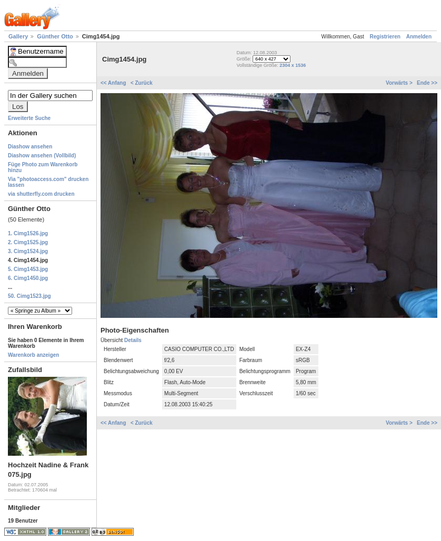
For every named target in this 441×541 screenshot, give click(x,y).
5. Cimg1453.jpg (28, 269)
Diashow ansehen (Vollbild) (42, 155)
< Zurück (142, 83)
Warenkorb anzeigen (33, 355)
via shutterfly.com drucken (41, 194)
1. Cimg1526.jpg (28, 233)
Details (133, 340)
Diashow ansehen (30, 146)
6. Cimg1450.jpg (28, 278)
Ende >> (427, 83)
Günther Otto (56, 36)
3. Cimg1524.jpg (28, 251)
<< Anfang (114, 83)
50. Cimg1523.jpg (29, 296)
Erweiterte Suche (29, 118)
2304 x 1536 (292, 65)
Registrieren (385, 36)
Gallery (18, 36)
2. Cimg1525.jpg (28, 242)
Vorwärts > (400, 83)
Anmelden (419, 36)
